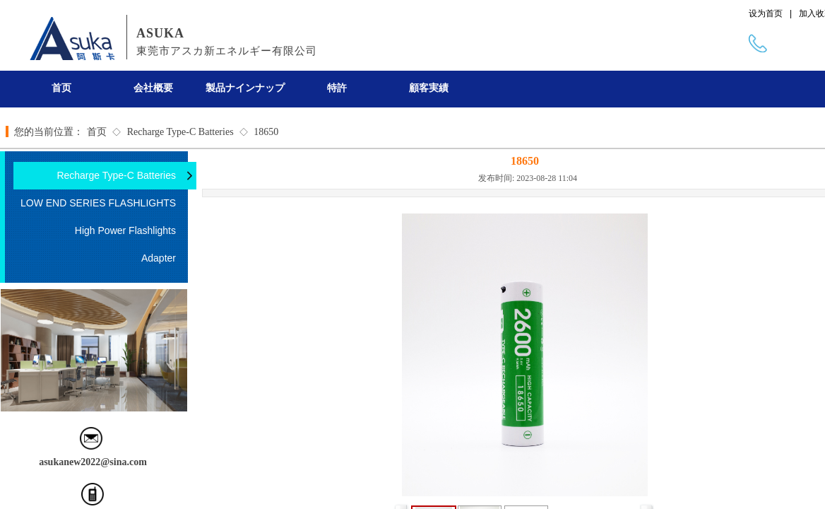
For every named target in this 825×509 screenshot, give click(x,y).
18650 (266, 132)
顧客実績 (429, 88)
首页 (61, 88)
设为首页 (766, 13)
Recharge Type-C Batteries (180, 132)
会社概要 (153, 88)
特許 (337, 88)
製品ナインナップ (245, 88)
